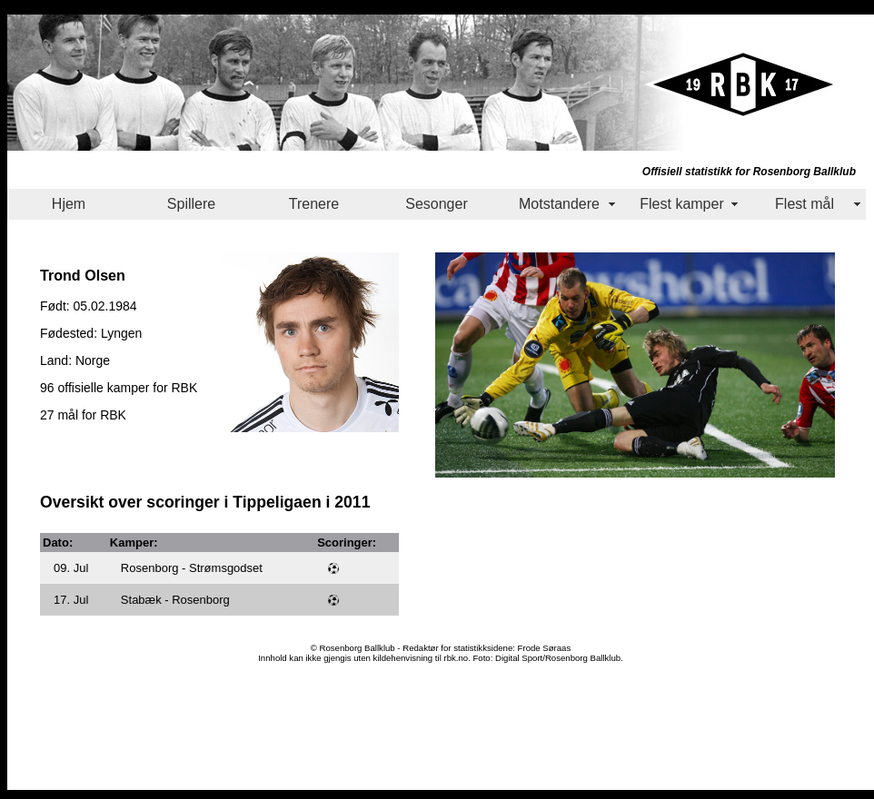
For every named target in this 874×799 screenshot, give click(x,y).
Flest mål (804, 204)
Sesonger (436, 204)
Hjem (68, 204)
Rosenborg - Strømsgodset (192, 568)
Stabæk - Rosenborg (175, 600)
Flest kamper (681, 204)
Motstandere (559, 204)
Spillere (191, 204)
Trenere (314, 204)
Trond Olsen (82, 275)
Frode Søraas (544, 648)
